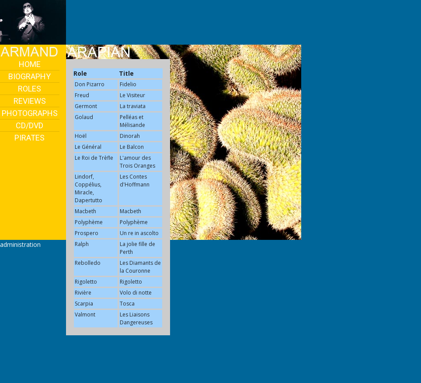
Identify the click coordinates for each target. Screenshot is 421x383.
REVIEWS (30, 100)
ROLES (29, 88)
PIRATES (29, 137)
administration (20, 244)
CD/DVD (29, 125)
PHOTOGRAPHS (30, 113)
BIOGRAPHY (29, 76)
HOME (30, 64)
